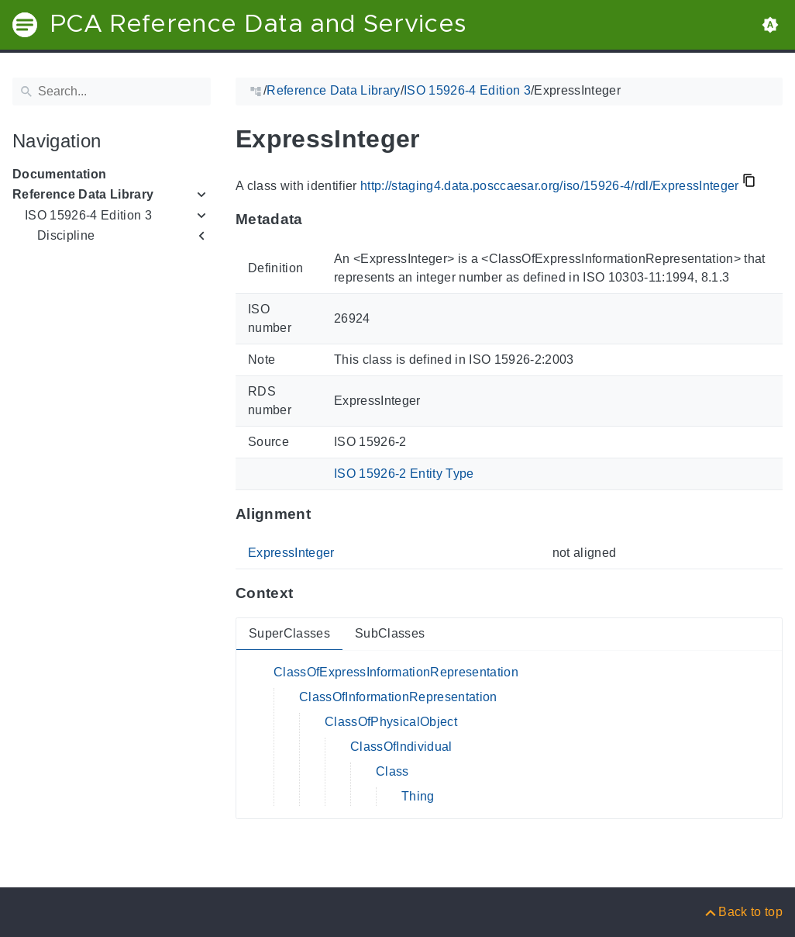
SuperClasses (289, 633)
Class (392, 771)
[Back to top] (743, 911)
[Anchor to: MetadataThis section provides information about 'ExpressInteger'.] (318, 219)
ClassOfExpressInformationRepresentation (396, 672)
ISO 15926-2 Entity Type (404, 473)
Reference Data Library (82, 194)
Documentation (59, 174)
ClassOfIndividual (401, 746)
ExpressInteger (291, 552)
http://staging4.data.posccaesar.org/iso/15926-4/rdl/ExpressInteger (549, 185)
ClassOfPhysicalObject (391, 721)
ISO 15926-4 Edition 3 (88, 215)
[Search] (111, 91)
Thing (418, 796)
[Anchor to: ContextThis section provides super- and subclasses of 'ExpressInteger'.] (308, 593)
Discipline (66, 235)
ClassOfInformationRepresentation (398, 697)
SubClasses (390, 633)
